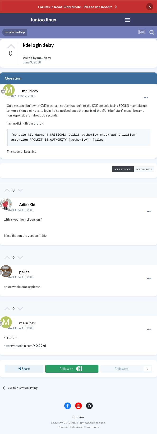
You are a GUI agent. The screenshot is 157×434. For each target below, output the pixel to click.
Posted (21, 96)
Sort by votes (122, 169)
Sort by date (144, 169)
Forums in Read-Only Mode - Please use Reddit (75, 7)
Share (24, 368)
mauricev (44, 58)
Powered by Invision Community (78, 427)
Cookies (78, 417)
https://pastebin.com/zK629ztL (25, 346)
